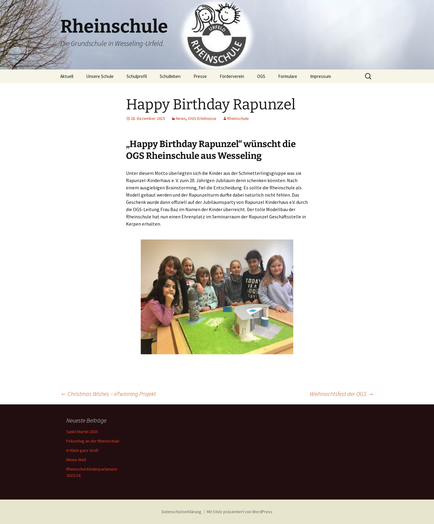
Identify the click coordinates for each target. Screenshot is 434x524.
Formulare (287, 76)
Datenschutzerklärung (181, 511)
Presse (200, 76)
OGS (261, 76)
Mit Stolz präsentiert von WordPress (239, 511)
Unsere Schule (100, 76)
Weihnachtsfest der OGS (342, 393)
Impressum (320, 76)
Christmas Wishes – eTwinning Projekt (108, 393)
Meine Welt (76, 459)
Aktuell (66, 76)
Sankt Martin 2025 (82, 431)
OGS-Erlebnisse (202, 118)
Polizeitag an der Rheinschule (92, 441)
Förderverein (232, 76)
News (181, 118)
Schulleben (170, 76)
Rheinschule (238, 118)
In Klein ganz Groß (82, 450)
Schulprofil (137, 76)
